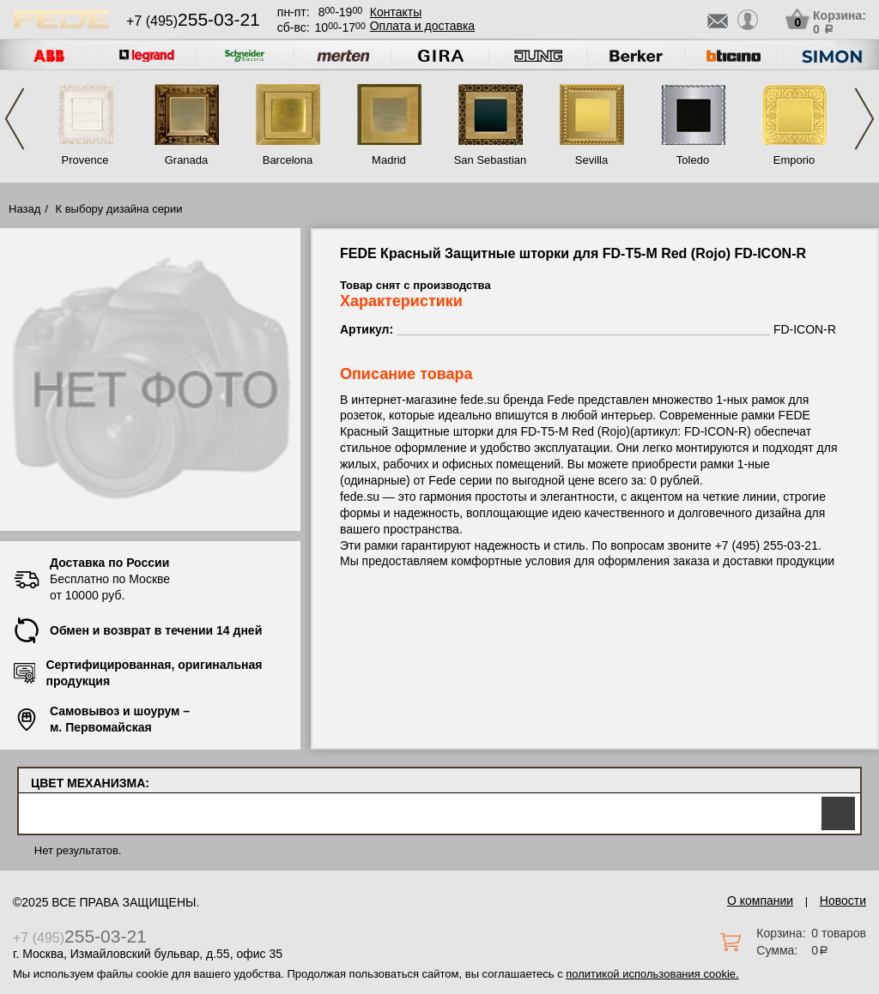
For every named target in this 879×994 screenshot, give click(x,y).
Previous (14, 118)
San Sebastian (490, 160)
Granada (187, 160)
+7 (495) (193, 21)
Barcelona (288, 160)
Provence (85, 160)
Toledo (692, 160)
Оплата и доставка (422, 26)
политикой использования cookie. (652, 973)
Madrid (389, 160)
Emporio (794, 160)
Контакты (395, 12)
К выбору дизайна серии (119, 208)
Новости (843, 900)
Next (864, 118)
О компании (760, 900)
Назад (24, 208)
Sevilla (591, 160)
